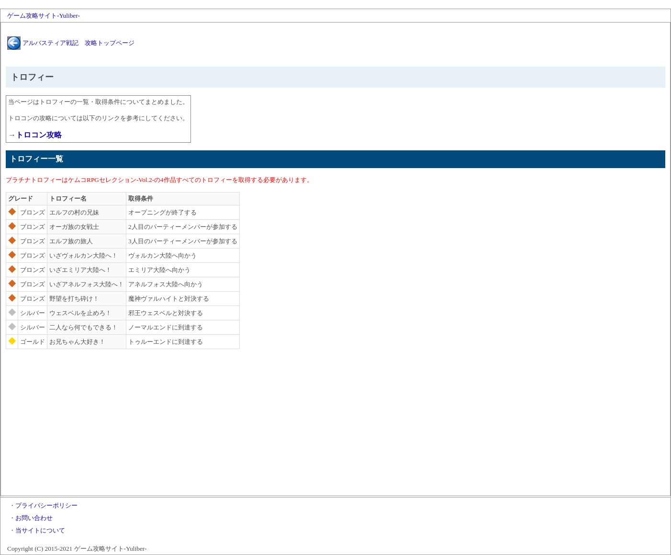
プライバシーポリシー (46, 505)
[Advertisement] (335, 424)
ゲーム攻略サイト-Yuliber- (43, 15)
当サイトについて (40, 530)
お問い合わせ (34, 517)
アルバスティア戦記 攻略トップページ (78, 42)
